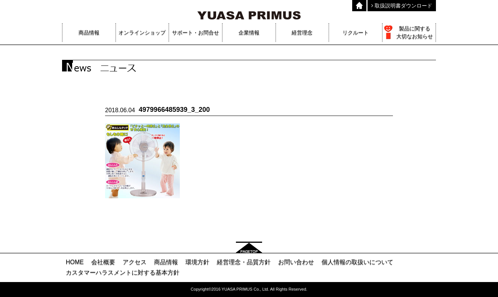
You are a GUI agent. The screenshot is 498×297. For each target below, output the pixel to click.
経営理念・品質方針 (244, 262)
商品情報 (166, 262)
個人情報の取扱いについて (357, 262)
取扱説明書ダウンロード (401, 6)
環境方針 (197, 262)
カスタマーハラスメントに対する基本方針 (122, 272)
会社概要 (103, 262)
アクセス (135, 262)
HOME (75, 262)
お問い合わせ (296, 262)
